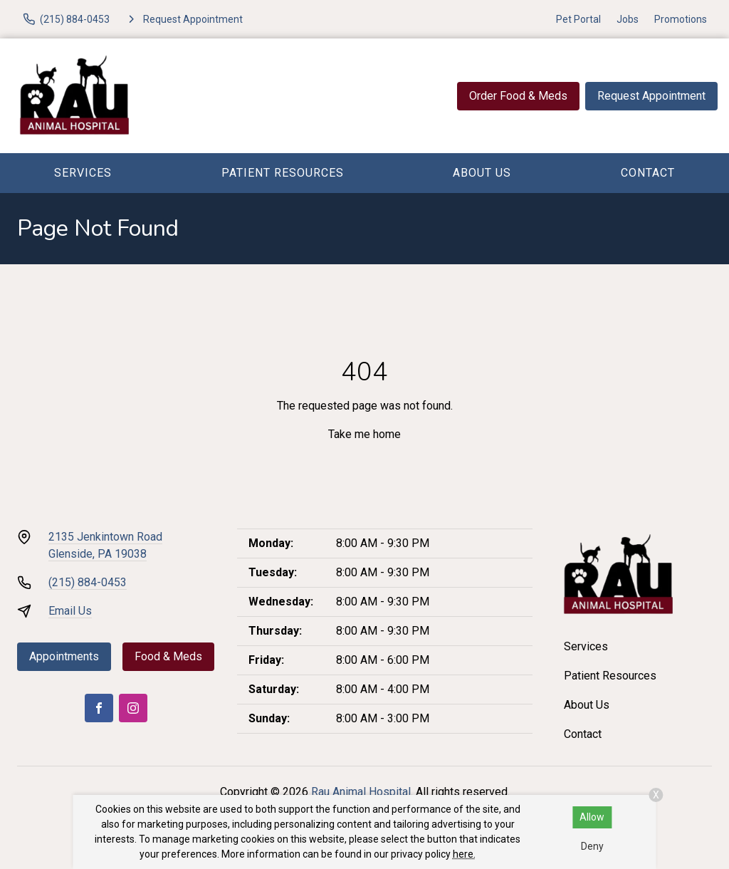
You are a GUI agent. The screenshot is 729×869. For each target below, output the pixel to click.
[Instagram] (133, 708)
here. (464, 854)
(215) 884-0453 (87, 582)
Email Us (70, 611)
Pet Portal (578, 19)
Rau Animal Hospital (361, 791)
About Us (482, 172)
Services (83, 172)
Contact (648, 172)
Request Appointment (651, 96)
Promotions (680, 19)
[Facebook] (99, 708)
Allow (591, 817)
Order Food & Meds (518, 96)
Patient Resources (282, 172)
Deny (592, 846)
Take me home (364, 434)
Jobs (628, 19)
